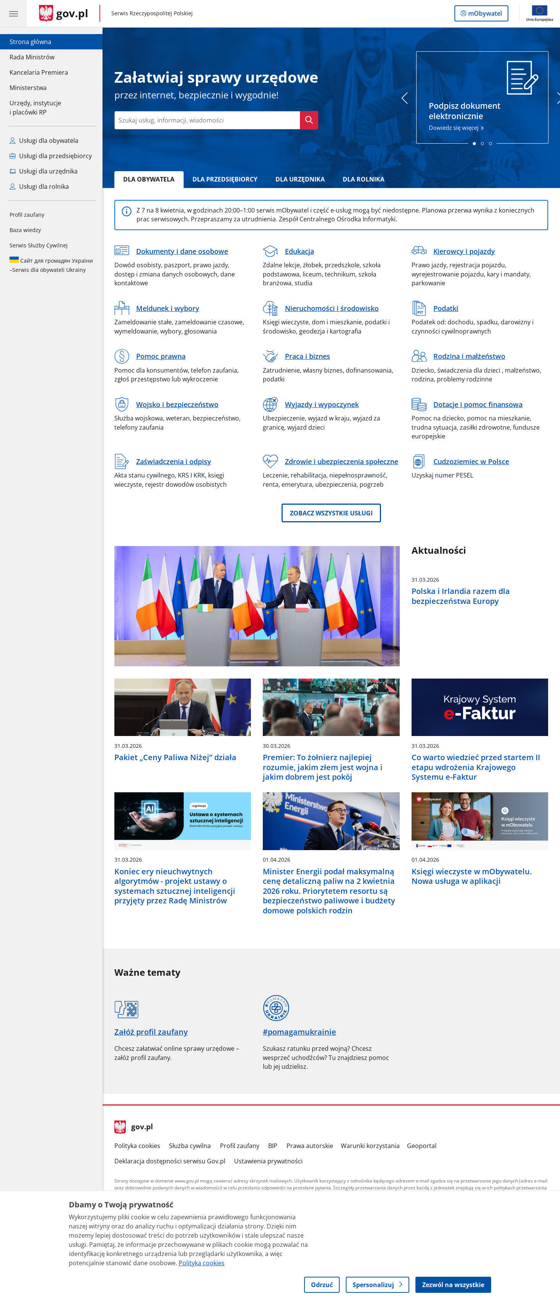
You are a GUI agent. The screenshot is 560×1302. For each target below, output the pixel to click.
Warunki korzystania (370, 1146)
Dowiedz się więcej (482, 96)
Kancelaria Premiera (39, 72)
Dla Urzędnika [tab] (300, 179)
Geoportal (421, 1146)
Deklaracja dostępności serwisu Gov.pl (169, 1161)
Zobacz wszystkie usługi (331, 513)
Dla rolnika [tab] (363, 179)
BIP (272, 1146)
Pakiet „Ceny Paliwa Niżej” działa (175, 757)
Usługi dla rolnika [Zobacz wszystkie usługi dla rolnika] (39, 186)
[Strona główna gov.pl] (63, 13)
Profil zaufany (27, 214)
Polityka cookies (137, 1146)
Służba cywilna (190, 1146)
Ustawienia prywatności (268, 1161)
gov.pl (133, 1127)
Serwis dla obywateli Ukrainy (51, 265)
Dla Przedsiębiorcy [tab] (224, 179)
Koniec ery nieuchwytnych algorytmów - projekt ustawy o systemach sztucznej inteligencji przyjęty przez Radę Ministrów (174, 886)
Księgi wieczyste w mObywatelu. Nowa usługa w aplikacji (472, 876)
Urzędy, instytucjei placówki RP (35, 107)
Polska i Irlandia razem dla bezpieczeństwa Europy (461, 596)
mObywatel (484, 14)
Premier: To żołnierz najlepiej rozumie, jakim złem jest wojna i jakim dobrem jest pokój (323, 767)
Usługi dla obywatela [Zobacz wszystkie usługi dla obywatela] (44, 140)
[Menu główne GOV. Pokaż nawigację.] (13, 13)
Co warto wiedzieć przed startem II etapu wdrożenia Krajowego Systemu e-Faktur (476, 767)
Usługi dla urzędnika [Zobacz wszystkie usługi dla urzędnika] (44, 171)
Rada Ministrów (32, 57)
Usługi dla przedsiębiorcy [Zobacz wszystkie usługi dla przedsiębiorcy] (51, 156)
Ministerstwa (28, 87)
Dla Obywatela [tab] (148, 179)
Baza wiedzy (25, 230)
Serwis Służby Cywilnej (39, 245)
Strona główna (39, 41)
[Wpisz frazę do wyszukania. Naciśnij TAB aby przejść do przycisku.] (207, 120)
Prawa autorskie (310, 1146)
